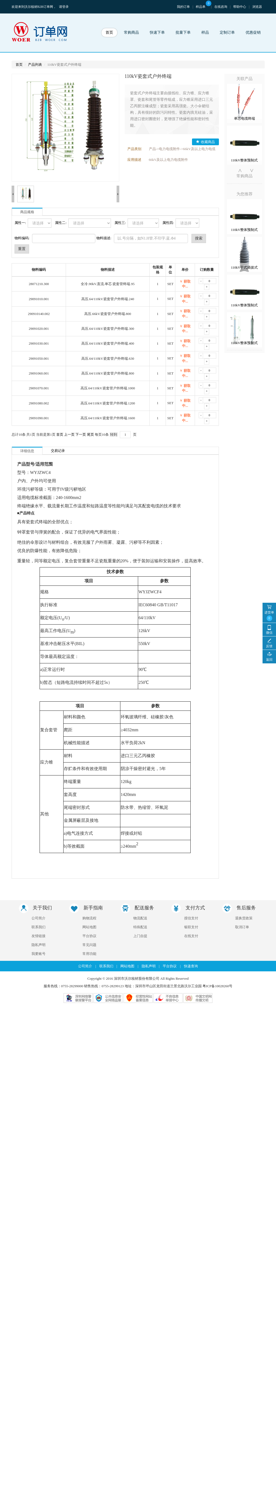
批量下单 (183, 32)
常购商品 (131, 32)
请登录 (64, 7)
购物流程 (89, 848)
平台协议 (89, 866)
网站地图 (89, 857)
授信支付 (191, 848)
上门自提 (140, 866)
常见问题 (89, 875)
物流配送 (140, 848)
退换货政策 (244, 848)
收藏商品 (205, 142)
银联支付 (191, 857)
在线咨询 (220, 7)
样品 (205, 32)
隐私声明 (39, 875)
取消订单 (242, 857)
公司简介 (39, 848)
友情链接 (39, 866)
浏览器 (257, 7)
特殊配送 (140, 857)
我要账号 (39, 884)
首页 (109, 32)
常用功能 (89, 884)
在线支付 (191, 866)
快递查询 (191, 896)
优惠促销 (253, 32)
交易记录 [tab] (58, 381)
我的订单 (183, 7)
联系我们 (39, 857)
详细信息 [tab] (27, 381)
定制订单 (227, 32)
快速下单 (157, 32)
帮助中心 (239, 7)
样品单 (203, 7)
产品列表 (35, 65)
